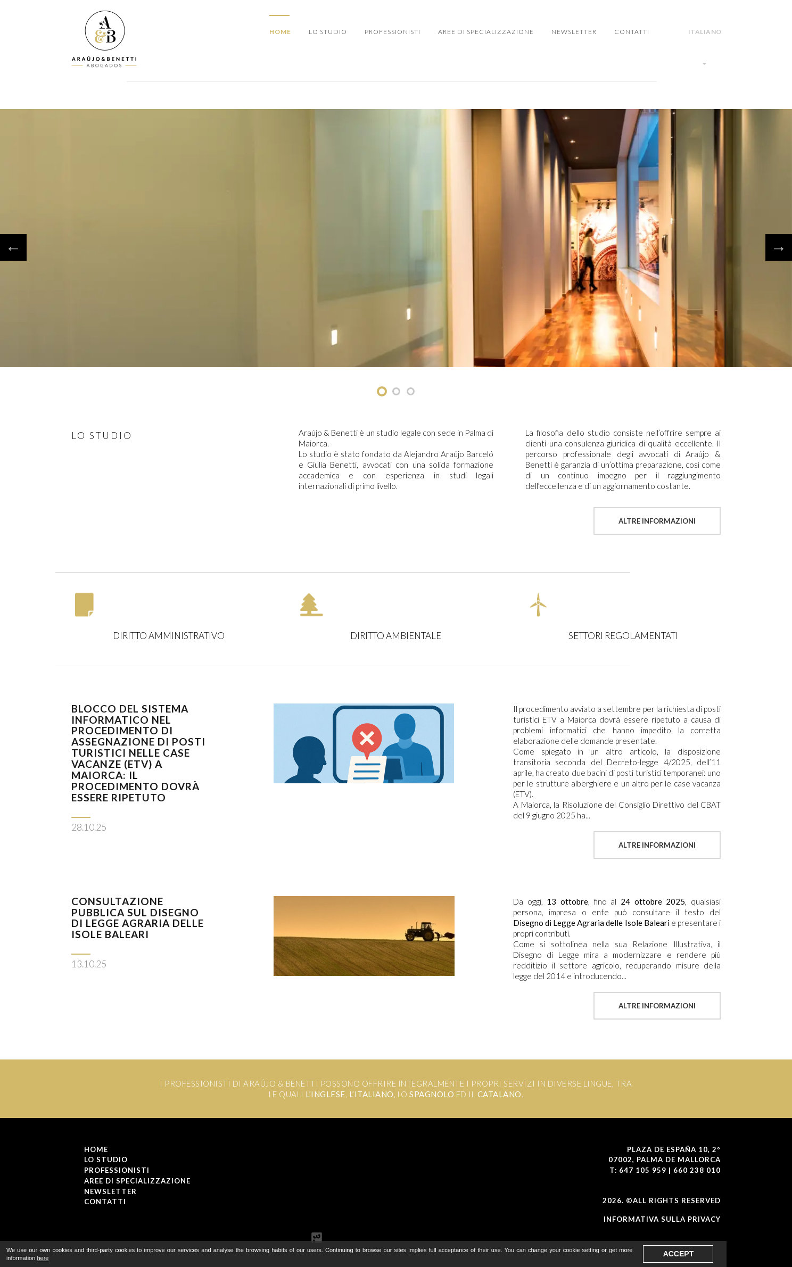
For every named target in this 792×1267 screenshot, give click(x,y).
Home (280, 32)
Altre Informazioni (657, 521)
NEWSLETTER (574, 32)
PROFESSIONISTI (392, 32)
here (42, 1258)
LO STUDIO (328, 32)
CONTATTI (631, 32)
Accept (678, 1253)
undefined (382, 391)
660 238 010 (697, 1170)
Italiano (705, 47)
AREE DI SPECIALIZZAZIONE (486, 32)
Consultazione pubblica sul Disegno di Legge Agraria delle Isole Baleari (137, 918)
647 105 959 (642, 1170)
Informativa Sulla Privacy (662, 1219)
